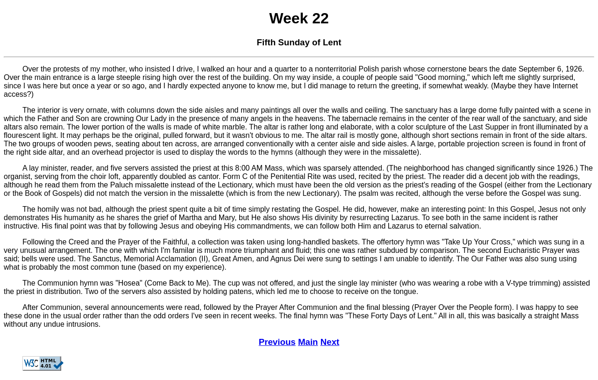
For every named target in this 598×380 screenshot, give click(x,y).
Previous (277, 342)
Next (330, 342)
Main (308, 342)
